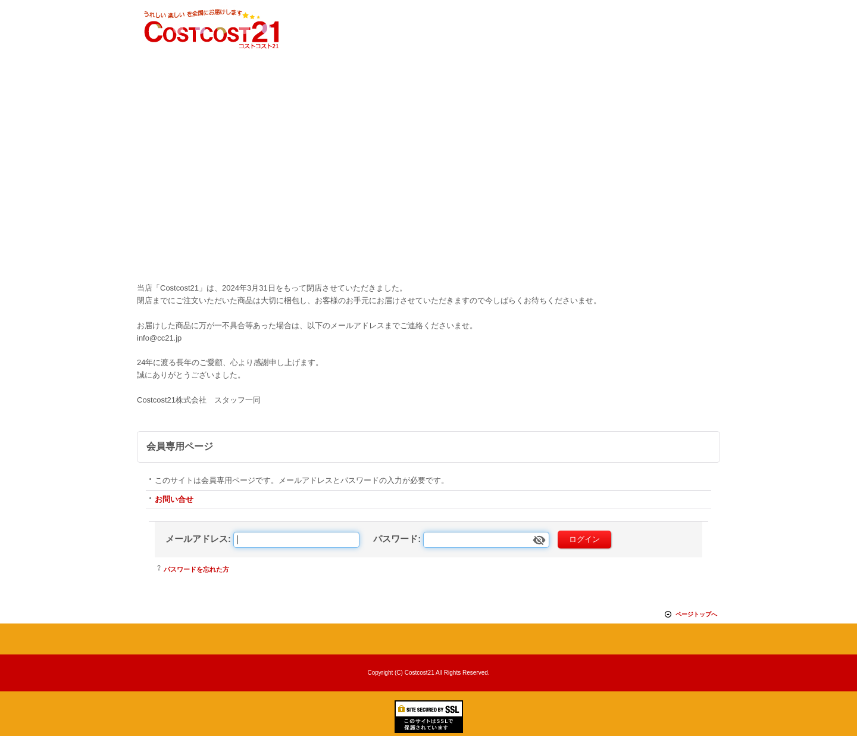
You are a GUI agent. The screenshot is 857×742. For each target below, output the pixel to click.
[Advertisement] (428, 190)
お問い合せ (174, 499)
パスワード (395, 539)
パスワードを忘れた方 (196, 569)
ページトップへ (696, 614)
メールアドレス (196, 539)
